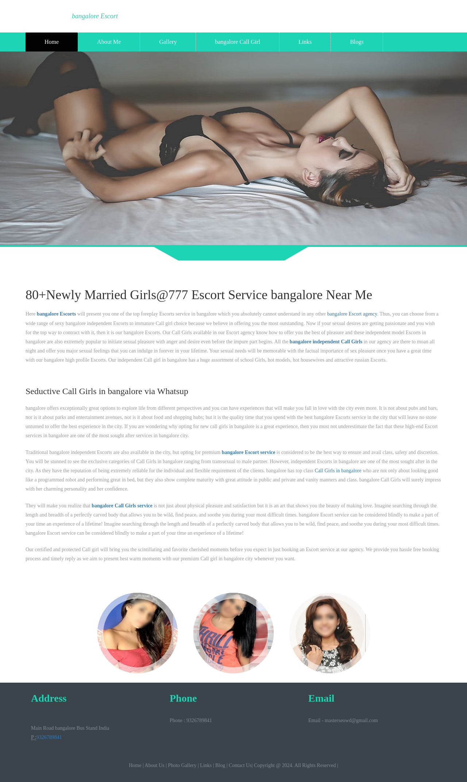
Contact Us (240, 765)
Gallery (168, 42)
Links (305, 42)
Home (52, 42)
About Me (109, 42)
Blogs (356, 42)
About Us (154, 765)
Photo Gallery (182, 765)
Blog (220, 765)
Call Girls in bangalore (338, 470)
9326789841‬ (49, 737)
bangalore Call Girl (237, 42)
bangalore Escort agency (352, 314)
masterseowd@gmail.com (351, 720)
